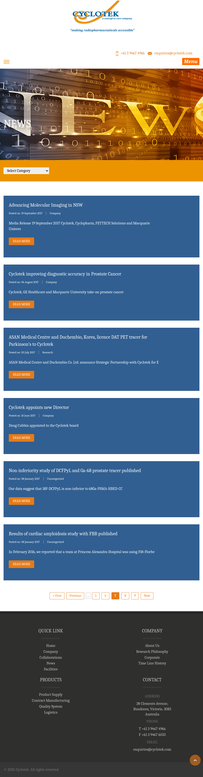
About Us (152, 646)
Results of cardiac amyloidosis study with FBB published (63, 533)
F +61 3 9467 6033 (152, 735)
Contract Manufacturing (51, 700)
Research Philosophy (152, 651)
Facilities (51, 669)
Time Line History (152, 663)
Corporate (152, 657)
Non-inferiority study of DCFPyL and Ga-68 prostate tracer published (75, 470)
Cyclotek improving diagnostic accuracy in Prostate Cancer (65, 274)
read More (21, 241)
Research (47, 352)
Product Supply (50, 694)
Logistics (50, 712)
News (50, 663)
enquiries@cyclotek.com (173, 53)
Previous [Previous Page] (75, 596)
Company (55, 213)
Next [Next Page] (147, 596)
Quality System (50, 706)
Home (50, 646)
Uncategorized (55, 478)
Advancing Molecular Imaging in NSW (46, 205)
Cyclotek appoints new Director (39, 407)
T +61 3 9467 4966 (152, 729)
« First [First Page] (57, 596)
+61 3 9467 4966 (133, 53)
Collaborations (51, 657)
